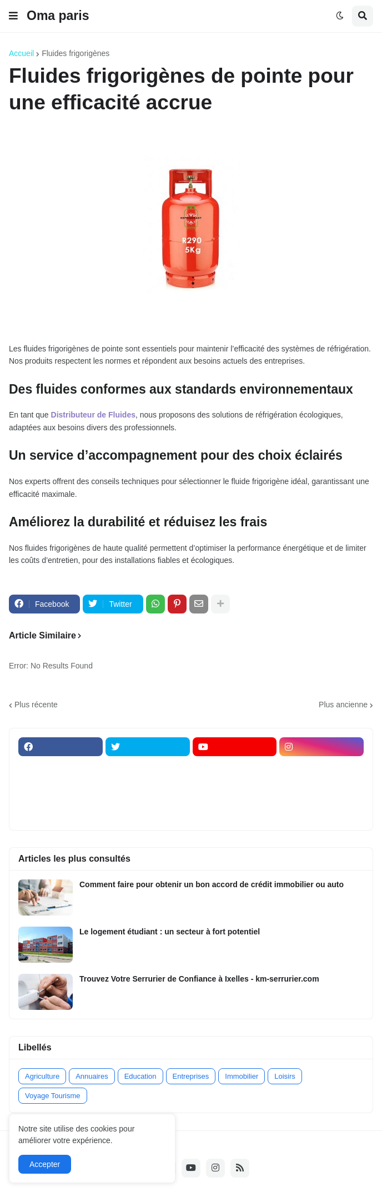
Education (140, 1076)
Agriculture (42, 1076)
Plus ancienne (343, 704)
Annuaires (92, 1076)
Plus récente (36, 704)
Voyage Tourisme (53, 1096)
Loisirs (284, 1076)
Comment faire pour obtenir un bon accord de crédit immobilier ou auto (211, 884)
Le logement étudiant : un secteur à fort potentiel (169, 931)
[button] (13, 16)
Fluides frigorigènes (75, 53)
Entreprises (191, 1076)
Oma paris (58, 15)
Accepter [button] (44, 1164)
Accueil (21, 53)
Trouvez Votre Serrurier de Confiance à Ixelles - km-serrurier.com (199, 978)
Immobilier (241, 1076)
